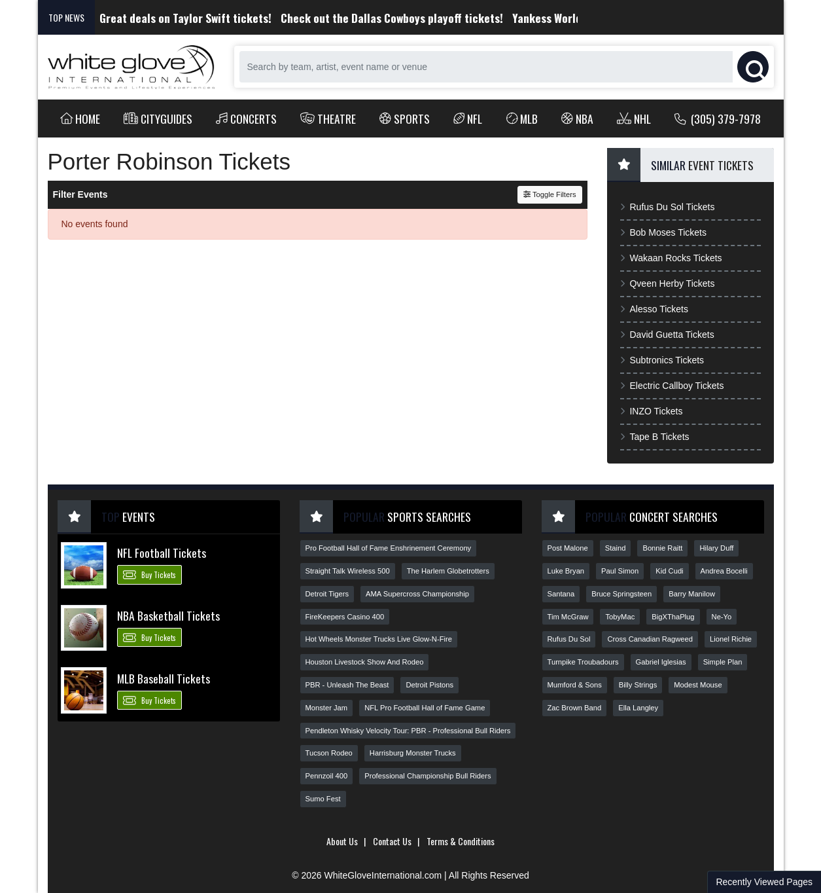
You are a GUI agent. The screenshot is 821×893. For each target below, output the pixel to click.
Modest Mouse (698, 685)
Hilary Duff (716, 548)
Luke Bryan (566, 571)
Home (80, 118)
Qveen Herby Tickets (667, 283)
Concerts (246, 118)
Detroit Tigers (327, 594)
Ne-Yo (722, 617)
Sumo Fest (323, 799)
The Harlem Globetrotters (448, 571)
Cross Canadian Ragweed (650, 639)
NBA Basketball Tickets (168, 615)
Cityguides (158, 118)
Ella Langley (638, 708)
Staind (615, 548)
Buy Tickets (149, 574)
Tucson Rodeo (329, 753)
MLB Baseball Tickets (163, 678)
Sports (404, 118)
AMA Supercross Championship (417, 594)
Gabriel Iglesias (661, 662)
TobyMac (620, 617)
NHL (634, 118)
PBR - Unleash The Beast (347, 685)
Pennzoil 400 (327, 776)
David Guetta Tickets (667, 334)
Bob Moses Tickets (663, 232)
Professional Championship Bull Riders (427, 776)
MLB (522, 118)
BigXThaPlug (673, 617)
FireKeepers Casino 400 (345, 617)
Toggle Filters (549, 194)
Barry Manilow (692, 594)
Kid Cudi (669, 571)
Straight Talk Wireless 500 (348, 571)
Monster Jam (327, 708)
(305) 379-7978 (717, 118)
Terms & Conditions (461, 841)
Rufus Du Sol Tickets (667, 207)
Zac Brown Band (575, 708)
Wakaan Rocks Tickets (671, 258)
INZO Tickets (651, 411)
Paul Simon (619, 571)
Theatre (328, 118)
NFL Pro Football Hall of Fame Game (424, 708)
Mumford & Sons (575, 685)
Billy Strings (638, 685)
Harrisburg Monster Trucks (413, 753)
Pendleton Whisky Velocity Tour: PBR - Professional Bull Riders (408, 731)
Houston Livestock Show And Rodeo (365, 662)
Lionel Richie (731, 639)
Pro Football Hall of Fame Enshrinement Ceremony (389, 548)
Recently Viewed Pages (764, 882)
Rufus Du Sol (569, 639)
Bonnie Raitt (662, 548)
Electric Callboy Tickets (672, 385)
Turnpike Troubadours (583, 662)
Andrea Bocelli (724, 571)
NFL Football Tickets (161, 552)
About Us (342, 841)
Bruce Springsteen (621, 594)
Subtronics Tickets (662, 360)
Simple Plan (722, 662)
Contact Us (392, 841)
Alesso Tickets (654, 309)
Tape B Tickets (655, 436)
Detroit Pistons (429, 685)
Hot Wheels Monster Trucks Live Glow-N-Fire (379, 639)
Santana (561, 594)
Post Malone (568, 548)
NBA (577, 118)
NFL (468, 118)
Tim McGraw (568, 617)
